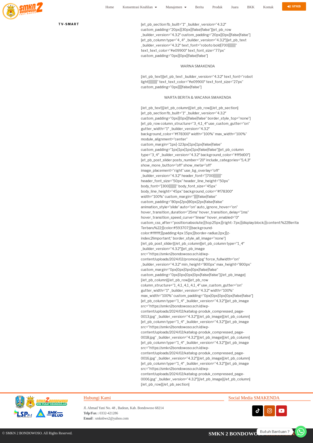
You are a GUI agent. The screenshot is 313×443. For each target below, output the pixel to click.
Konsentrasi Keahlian (140, 7)
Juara (234, 7)
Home (109, 7)
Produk (217, 7)
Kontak (268, 7)
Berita (199, 7)
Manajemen (176, 7)
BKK (251, 7)
